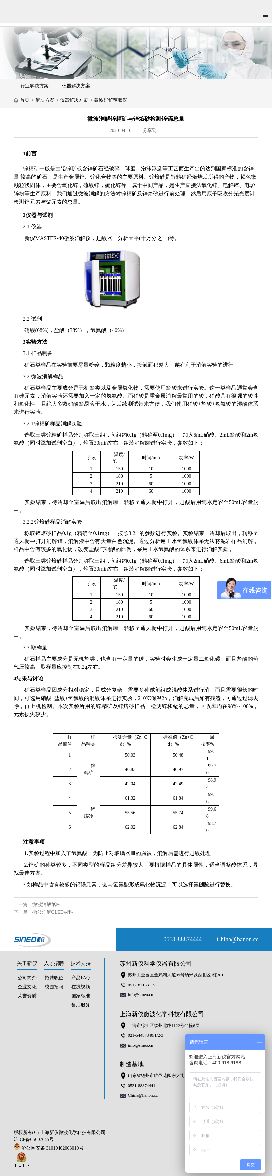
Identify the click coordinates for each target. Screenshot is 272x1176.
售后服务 (80, 1004)
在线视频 (80, 986)
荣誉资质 (27, 995)
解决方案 (45, 100)
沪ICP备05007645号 (34, 1139)
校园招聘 (54, 986)
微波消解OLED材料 (52, 912)
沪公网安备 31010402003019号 (50, 1148)
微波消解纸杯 (46, 904)
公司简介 (27, 977)
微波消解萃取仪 (110, 100)
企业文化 (27, 986)
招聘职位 (54, 977)
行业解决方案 (34, 85)
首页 (24, 100)
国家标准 (80, 995)
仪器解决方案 (76, 85)
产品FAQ (80, 977)
